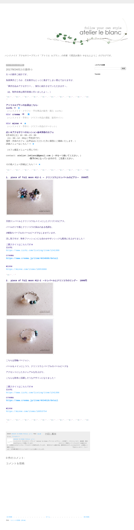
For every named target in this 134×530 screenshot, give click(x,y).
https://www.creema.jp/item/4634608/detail (32, 258)
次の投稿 (9, 517)
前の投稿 (86, 517)
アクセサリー (16, 436)
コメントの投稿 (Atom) (18, 520)
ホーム (48, 517)
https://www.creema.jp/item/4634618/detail (32, 400)
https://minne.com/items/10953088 (26, 269)
